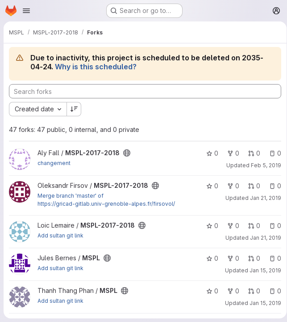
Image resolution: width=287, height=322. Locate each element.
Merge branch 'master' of (70, 195)
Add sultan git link (60, 235)
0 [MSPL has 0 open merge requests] (251, 258)
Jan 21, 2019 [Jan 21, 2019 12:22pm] (262, 237)
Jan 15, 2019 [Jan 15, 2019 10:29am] (262, 270)
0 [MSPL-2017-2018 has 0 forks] (230, 153)
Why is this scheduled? (96, 66)
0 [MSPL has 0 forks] (230, 258)
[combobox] (38, 109)
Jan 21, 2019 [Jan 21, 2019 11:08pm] (262, 198)
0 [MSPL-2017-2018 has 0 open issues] (272, 153)
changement (54, 163)
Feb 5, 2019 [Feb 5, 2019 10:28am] (263, 165)
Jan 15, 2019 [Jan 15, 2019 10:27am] (262, 303)
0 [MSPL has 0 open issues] (272, 258)
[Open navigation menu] (26, 11)
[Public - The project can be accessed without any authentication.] (126, 153)
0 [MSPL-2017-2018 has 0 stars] (209, 153)
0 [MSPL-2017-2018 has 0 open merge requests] (251, 153)
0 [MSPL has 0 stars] (209, 258)
